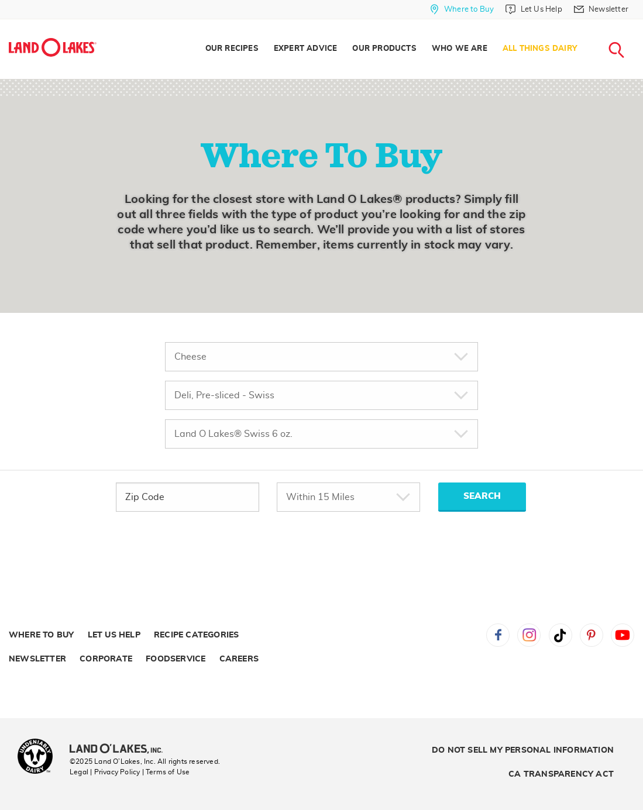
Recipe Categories (196, 635)
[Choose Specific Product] (321, 434)
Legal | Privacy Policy (105, 771)
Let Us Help (114, 635)
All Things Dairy (540, 49)
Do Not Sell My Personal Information (523, 750)
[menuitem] (232, 49)
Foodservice (175, 659)
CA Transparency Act (561, 774)
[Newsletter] (601, 9)
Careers (239, 659)
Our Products (384, 49)
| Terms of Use (166, 771)
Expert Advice (306, 49)
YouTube (622, 635)
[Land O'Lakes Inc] (121, 749)
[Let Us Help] (534, 9)
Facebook (498, 635)
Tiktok (560, 635)
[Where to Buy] (462, 9)
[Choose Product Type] (321, 356)
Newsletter (37, 659)
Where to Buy (41, 635)
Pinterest (591, 635)
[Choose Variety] (321, 395)
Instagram (529, 635)
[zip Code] (187, 497)
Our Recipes (232, 49)
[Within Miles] (348, 497)
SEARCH (482, 496)
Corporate (106, 659)
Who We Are (459, 49)
